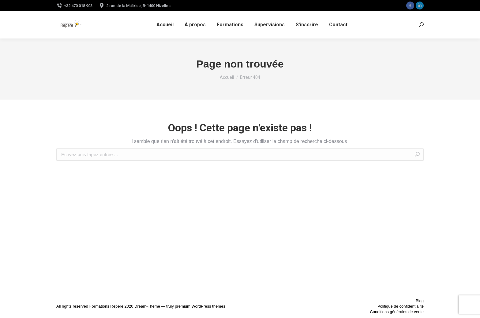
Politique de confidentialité (400, 306)
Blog (420, 300)
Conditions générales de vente (397, 311)
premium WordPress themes (200, 306)
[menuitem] (165, 24)
